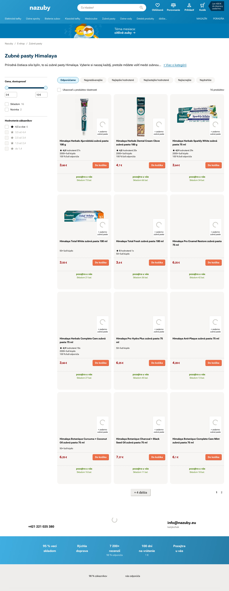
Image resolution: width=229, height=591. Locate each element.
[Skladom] (7, 104)
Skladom (14, 104)
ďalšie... (163, 18)
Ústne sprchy (33, 18)
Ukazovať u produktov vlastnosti (77, 90)
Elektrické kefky (13, 18)
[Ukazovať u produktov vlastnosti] (59, 90)
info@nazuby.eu (181, 523)
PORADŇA (218, 18)
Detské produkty (145, 18)
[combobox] (111, 7)
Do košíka (100, 165)
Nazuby (9, 43)
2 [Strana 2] (221, 492)
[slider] (7, 88)
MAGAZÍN (202, 18)
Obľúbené (157, 6)
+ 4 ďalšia (140, 492)
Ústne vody (126, 18)
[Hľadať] (141, 7)
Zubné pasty (108, 18)
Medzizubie (91, 18)
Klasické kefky (72, 18)
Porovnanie (173, 6)
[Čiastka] (11, 95)
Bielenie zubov (52, 18)
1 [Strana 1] (216, 492)
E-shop (21, 43)
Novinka (13, 109)
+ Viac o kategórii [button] (175, 65)
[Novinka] (7, 109)
